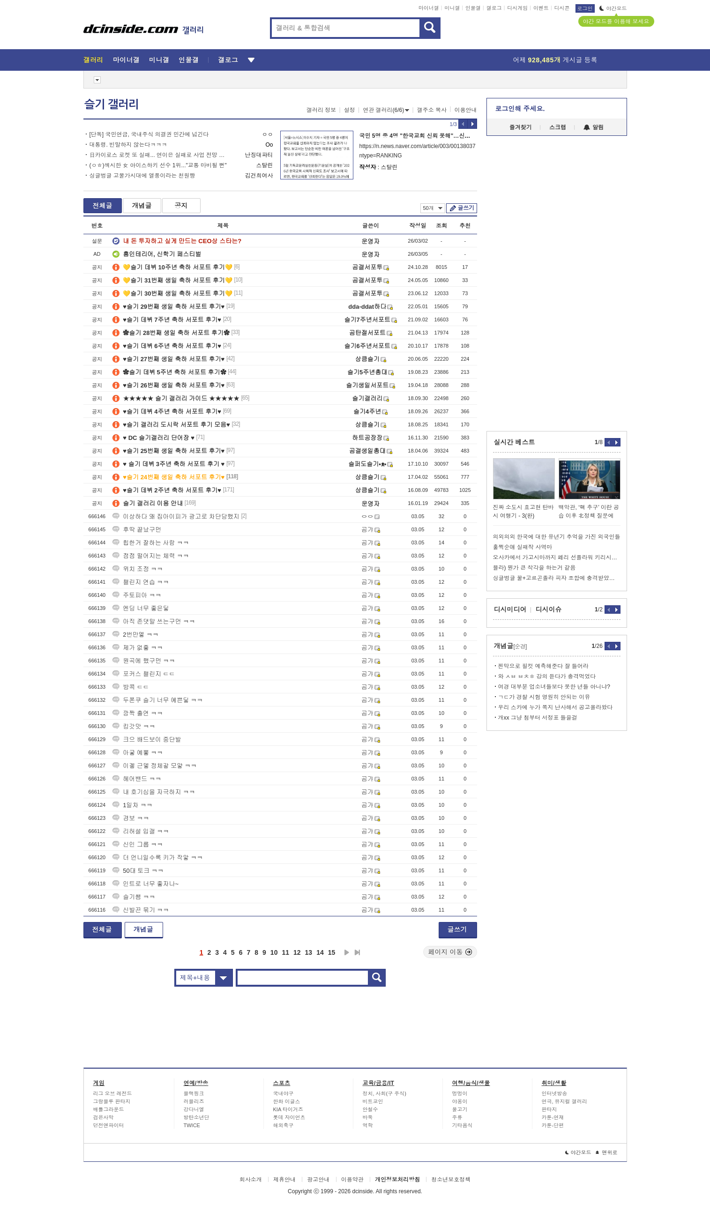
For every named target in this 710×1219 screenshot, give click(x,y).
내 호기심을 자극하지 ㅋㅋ (153, 791)
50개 (432, 208)
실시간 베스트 (514, 442)
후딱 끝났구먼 (136, 529)
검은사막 (103, 1117)
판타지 (549, 1109)
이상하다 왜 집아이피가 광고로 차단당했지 (175, 516)
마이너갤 (429, 8)
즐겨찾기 (520, 127)
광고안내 (318, 1179)
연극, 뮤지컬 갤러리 (564, 1101)
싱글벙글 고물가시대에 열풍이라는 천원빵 (142, 175)
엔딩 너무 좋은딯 (140, 608)
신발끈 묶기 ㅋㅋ (140, 910)
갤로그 (494, 8)
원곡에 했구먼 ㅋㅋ (143, 660)
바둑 (368, 1117)
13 (309, 952)
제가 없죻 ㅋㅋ (137, 647)
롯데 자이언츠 (289, 1117)
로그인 (585, 8)
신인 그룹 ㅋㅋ (137, 844)
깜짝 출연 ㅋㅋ (137, 713)
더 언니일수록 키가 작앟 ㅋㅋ (157, 857)
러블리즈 (194, 1101)
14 (320, 952)
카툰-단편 (553, 1125)
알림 (593, 127)
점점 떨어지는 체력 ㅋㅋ (150, 555)
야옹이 (460, 1101)
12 (297, 952)
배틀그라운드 (108, 1109)
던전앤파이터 (108, 1125)
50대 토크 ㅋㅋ (138, 870)
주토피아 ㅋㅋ (136, 595)
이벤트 (541, 8)
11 (285, 952)
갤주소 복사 (432, 110)
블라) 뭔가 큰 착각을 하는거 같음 (534, 568)
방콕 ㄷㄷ (130, 687)
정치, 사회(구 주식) (385, 1093)
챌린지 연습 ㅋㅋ (140, 582)
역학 (368, 1125)
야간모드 (613, 8)
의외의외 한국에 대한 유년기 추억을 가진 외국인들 (556, 537)
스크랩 (557, 127)
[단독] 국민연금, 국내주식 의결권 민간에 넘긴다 (149, 134)
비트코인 (373, 1101)
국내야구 (283, 1093)
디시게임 (517, 8)
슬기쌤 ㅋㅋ (133, 896)
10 (274, 952)
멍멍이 (460, 1093)
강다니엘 (194, 1109)
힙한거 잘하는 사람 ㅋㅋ (150, 542)
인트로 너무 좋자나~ (145, 883)
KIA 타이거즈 (288, 1109)
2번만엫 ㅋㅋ (135, 634)
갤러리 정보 (321, 110)
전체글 (102, 205)
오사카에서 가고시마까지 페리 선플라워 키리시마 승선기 (556, 557)
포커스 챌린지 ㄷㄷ (143, 673)
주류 (457, 1117)
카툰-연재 (553, 1117)
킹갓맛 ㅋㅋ (133, 726)
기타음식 (462, 1125)
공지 (181, 205)
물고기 (460, 1109)
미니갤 (452, 8)
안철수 (370, 1109)
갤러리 (93, 60)
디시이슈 (549, 609)
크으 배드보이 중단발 (146, 739)
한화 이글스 (286, 1101)
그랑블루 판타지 (112, 1101)
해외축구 (283, 1125)
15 (332, 952)
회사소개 (250, 1179)
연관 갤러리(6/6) (386, 110)
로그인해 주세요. (520, 108)
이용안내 (466, 110)
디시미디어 (510, 609)
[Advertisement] (40, 356)
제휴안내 (284, 1179)
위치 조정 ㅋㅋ (137, 568)
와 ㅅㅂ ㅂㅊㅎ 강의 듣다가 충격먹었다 (547, 676)
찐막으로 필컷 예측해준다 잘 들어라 (543, 666)
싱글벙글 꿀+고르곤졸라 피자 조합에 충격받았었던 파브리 (556, 578)
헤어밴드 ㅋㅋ (136, 778)
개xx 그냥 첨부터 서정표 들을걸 (537, 717)
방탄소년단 (196, 1117)
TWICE (192, 1125)
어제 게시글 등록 (555, 60)
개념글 (142, 205)
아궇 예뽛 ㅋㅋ (137, 752)
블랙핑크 (194, 1093)
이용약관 (352, 1179)
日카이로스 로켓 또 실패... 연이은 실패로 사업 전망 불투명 (160, 155)
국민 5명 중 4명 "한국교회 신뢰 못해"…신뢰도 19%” (425, 136)
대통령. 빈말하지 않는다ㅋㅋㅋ (128, 144)
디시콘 (562, 8)
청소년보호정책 (451, 1179)
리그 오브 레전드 (112, 1093)
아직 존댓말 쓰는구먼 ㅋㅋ (153, 621)
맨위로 (607, 1152)
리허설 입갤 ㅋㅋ (140, 831)
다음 (347, 952)
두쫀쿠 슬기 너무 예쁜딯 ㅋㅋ (157, 700)
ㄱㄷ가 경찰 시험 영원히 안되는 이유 (544, 697)
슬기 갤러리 (111, 104)
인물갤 (473, 8)
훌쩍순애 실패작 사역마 (523, 547)
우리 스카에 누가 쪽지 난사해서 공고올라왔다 (555, 707)
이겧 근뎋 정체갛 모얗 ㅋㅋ (154, 765)
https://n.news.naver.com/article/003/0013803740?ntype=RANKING (417, 151)
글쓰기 (466, 208)
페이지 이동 (450, 952)
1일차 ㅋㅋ (132, 805)
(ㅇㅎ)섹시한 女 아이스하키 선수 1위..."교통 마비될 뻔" (158, 165)
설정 (349, 110)
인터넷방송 (555, 1093)
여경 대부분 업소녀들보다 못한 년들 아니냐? (554, 687)
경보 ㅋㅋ (130, 818)
